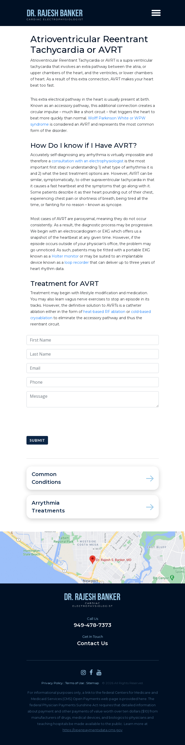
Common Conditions (93, 478)
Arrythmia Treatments (93, 507)
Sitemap (92, 683)
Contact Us (92, 640)
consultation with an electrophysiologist (88, 161)
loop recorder (77, 262)
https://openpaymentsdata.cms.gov (92, 730)
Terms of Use (74, 683)
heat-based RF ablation (104, 311)
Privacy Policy (52, 683)
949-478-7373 (92, 622)
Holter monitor (65, 256)
